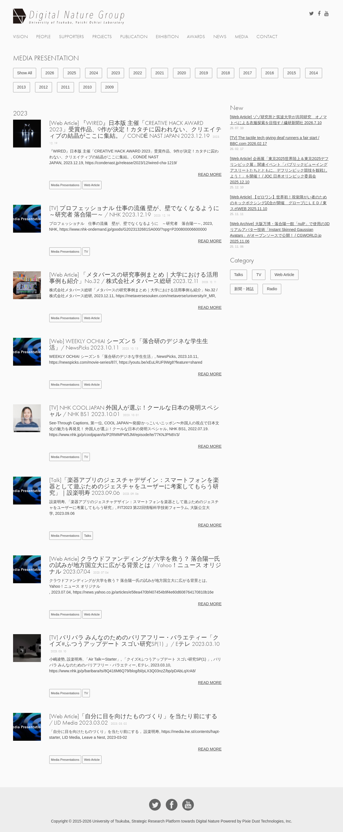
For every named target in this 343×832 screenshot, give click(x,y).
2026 (49, 73)
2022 (137, 73)
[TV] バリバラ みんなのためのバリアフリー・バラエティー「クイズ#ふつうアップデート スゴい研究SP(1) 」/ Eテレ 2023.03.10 (134, 641)
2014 (313, 73)
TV (86, 251)
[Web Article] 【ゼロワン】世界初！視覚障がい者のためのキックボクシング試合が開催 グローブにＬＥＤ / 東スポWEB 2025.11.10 (278, 203)
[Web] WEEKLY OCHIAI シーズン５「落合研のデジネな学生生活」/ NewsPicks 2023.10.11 (128, 344)
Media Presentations (65, 185)
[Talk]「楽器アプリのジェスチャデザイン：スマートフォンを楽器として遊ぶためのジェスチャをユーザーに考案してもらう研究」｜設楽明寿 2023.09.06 (134, 486)
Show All (24, 73)
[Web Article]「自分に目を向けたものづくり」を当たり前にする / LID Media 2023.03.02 (133, 719)
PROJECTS (102, 37)
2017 (247, 73)
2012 (43, 87)
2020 (181, 73)
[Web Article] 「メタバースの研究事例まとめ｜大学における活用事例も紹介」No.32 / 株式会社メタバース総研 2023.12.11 (133, 278)
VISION (20, 37)
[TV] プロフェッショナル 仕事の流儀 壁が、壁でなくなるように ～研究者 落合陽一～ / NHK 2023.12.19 (134, 211)
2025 (71, 73)
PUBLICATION (133, 37)
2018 (225, 73)
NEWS (219, 37)
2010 (87, 87)
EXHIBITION (167, 37)
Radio (272, 289)
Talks (87, 535)
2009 (109, 87)
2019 (203, 73)
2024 (93, 73)
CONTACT (266, 37)
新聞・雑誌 (244, 289)
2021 (159, 73)
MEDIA (241, 37)
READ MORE (210, 174)
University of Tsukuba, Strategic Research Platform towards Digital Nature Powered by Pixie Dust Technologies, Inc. (192, 821)
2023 (115, 73)
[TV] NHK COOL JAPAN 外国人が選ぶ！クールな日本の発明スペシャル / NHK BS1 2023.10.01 (134, 411)
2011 (65, 87)
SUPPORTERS (71, 37)
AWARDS (196, 37)
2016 (269, 73)
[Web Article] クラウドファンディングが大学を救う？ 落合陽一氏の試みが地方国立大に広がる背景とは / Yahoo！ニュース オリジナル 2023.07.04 (135, 565)
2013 (21, 87)
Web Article (92, 185)
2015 (291, 73)
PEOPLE (43, 37)
